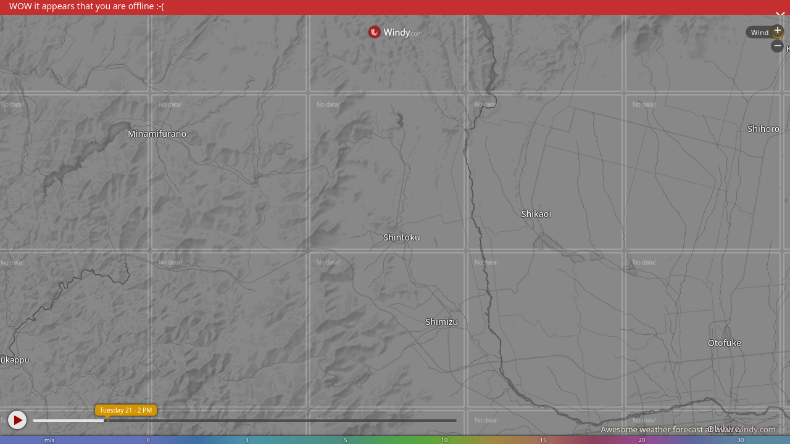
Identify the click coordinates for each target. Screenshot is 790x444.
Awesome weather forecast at (688, 429)
